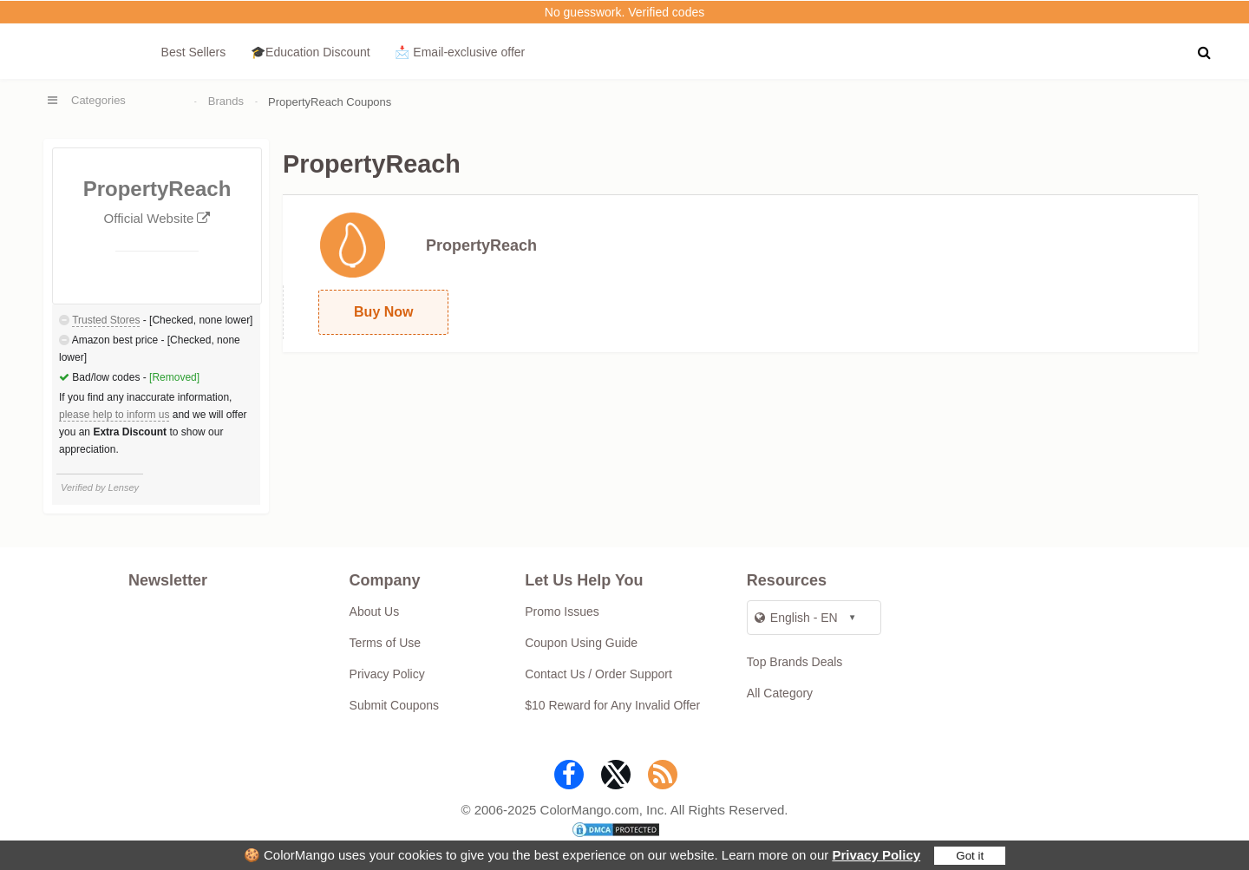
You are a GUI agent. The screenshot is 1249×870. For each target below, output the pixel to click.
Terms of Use (385, 643)
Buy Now (383, 311)
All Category (780, 693)
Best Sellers (193, 52)
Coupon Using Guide (581, 643)
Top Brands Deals (795, 662)
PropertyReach (481, 245)
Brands (226, 101)
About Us (375, 611)
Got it (970, 855)
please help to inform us (114, 415)
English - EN (796, 618)
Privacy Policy (876, 854)
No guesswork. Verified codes (624, 12)
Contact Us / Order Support (598, 674)
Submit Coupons (395, 705)
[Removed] (174, 377)
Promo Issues (562, 611)
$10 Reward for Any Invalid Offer (612, 705)
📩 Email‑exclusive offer (460, 52)
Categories (98, 100)
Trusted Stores (106, 320)
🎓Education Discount (310, 52)
